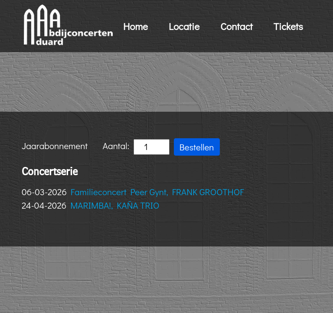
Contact (236, 26)
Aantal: (136, 146)
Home (135, 26)
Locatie (184, 26)
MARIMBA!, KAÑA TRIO (114, 205)
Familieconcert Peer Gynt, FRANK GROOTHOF (157, 192)
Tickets (288, 26)
